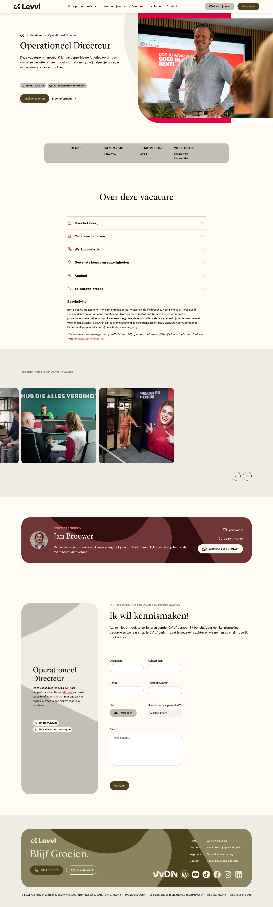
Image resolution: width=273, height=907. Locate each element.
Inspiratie (155, 6)
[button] (82, 6)
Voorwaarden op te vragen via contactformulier (176, 894)
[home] (27, 6)
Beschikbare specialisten (222, 860)
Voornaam (116, 660)
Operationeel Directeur (63, 35)
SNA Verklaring (112, 894)
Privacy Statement (135, 894)
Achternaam (156, 660)
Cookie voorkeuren (241, 894)
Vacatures (248, 6)
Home (193, 840)
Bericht (114, 729)
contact (64, 62)
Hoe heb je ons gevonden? (164, 705)
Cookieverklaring (216, 894)
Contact (172, 6)
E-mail (114, 682)
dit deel (112, 57)
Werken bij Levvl (219, 6)
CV (112, 705)
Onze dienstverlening (220, 854)
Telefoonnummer (159, 682)
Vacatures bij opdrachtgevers (225, 847)
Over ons (137, 6)
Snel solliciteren (34, 98)
